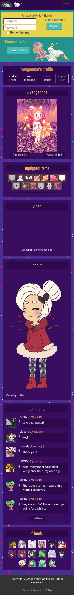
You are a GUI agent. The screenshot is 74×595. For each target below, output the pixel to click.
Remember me (17, 32)
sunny (24, 479)
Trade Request (46, 78)
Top (48, 590)
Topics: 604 (20, 154)
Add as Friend (13, 78)
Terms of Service (31, 590)
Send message (29, 78)
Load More (37, 518)
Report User (62, 78)
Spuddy (25, 446)
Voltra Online (11, 4)
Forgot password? (54, 19)
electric (24, 431)
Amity (24, 416)
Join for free (18, 50)
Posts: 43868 (54, 154)
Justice (24, 461)
